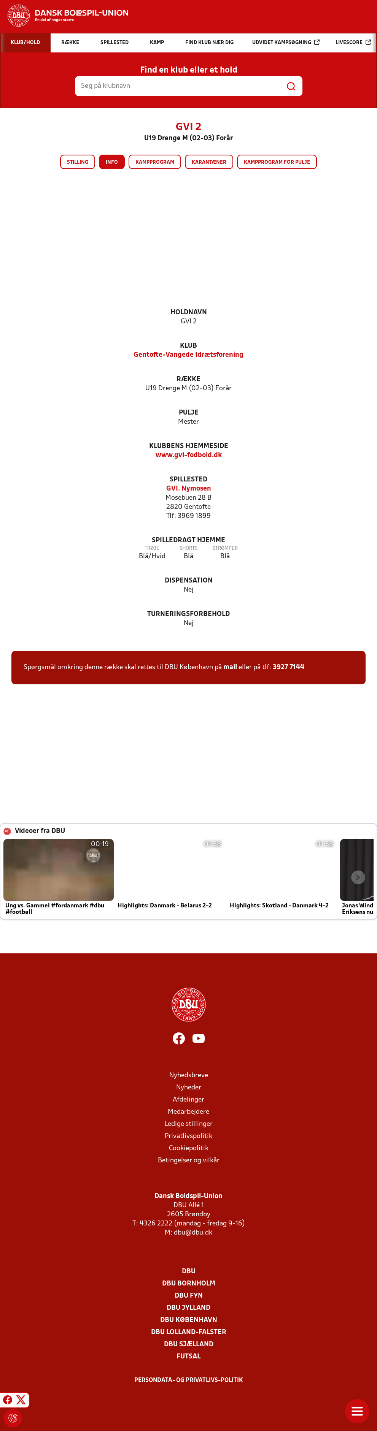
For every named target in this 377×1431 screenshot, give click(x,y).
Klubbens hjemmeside (188, 446)
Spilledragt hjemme (188, 540)
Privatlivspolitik (188, 1136)
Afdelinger (188, 1100)
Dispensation (189, 581)
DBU (189, 1271)
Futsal (188, 1356)
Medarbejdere (188, 1112)
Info (112, 162)
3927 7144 (288, 667)
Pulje (189, 413)
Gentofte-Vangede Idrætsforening (188, 355)
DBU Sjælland (188, 1344)
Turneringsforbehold (188, 614)
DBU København (188, 1320)
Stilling (77, 162)
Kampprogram (154, 162)
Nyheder (188, 1087)
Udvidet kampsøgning (286, 42)
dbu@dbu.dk (193, 1233)
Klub (188, 346)
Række (188, 379)
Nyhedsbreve (188, 1075)
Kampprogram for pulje (277, 162)
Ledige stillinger (188, 1124)
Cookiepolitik (188, 1148)
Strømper (225, 548)
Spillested (188, 479)
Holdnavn (188, 312)
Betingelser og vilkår (189, 1160)
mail (230, 667)
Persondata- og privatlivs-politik (188, 1380)
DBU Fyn (189, 1296)
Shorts (188, 548)
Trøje (152, 548)
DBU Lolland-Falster (188, 1332)
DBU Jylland (188, 1308)
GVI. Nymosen (188, 489)
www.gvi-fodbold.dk (189, 455)
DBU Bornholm (188, 1284)
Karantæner (209, 162)
